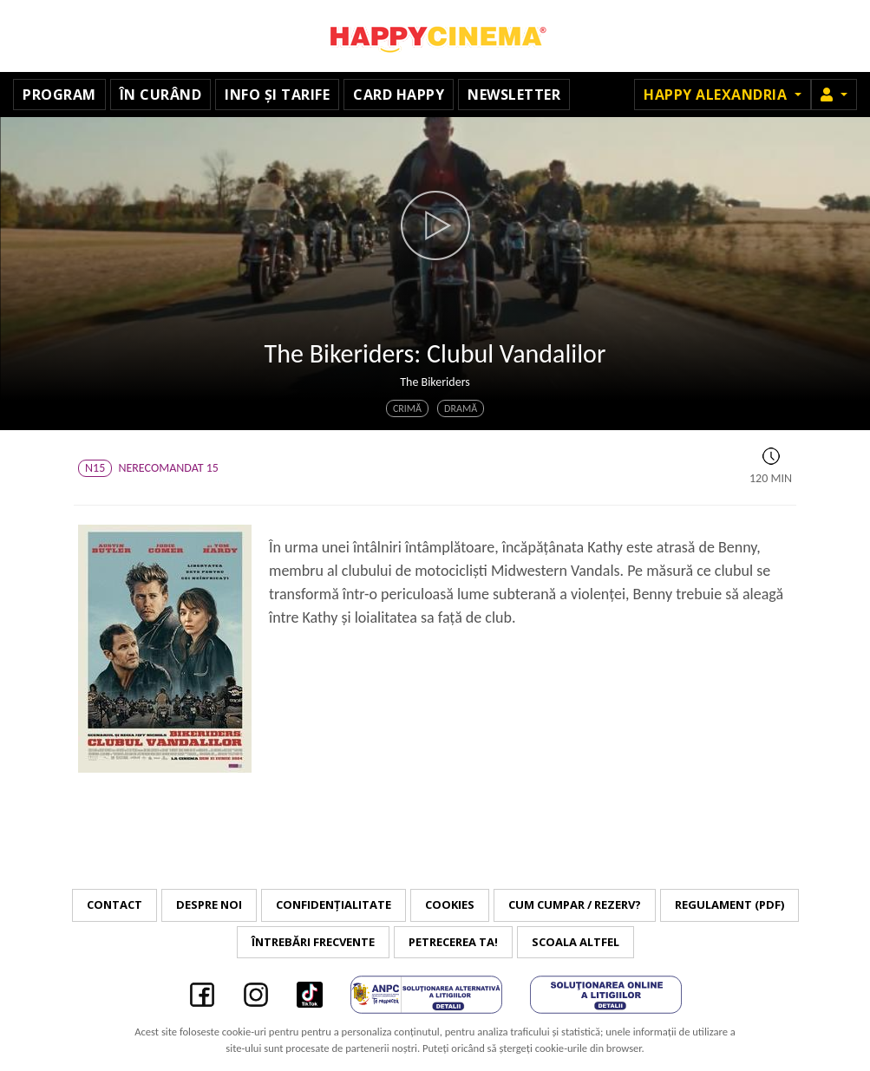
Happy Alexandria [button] (717, 94)
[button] (834, 94)
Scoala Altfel (575, 942)
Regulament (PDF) (729, 904)
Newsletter (514, 94)
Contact (114, 904)
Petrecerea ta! (453, 942)
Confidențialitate (333, 904)
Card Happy (398, 94)
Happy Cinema (435, 36)
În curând (161, 94)
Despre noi (209, 904)
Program (59, 94)
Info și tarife (277, 94)
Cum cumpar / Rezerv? (574, 904)
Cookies (449, 904)
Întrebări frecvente (313, 942)
